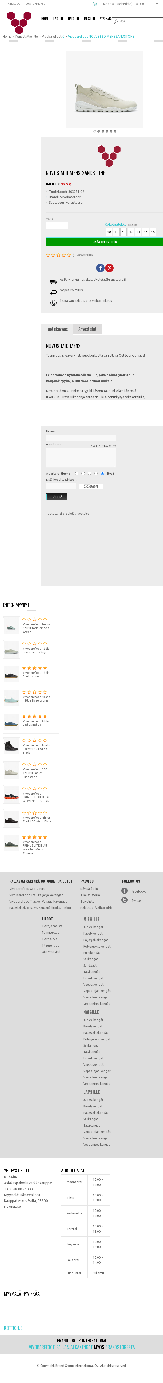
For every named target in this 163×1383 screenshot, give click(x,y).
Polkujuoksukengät (97, 946)
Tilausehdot (50, 945)
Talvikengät (91, 971)
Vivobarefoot (109, 18)
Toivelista (87, 901)
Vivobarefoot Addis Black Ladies (26, 671)
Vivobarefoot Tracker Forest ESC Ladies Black (27, 745)
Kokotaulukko (116, 224)
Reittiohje (13, 1328)
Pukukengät (91, 952)
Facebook (139, 891)
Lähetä (54, 497)
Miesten (89, 18)
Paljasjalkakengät (95, 940)
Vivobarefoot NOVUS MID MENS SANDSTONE (22, 23)
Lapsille (91, 1092)
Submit (115, 21)
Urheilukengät (93, 978)
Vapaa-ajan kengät (97, 991)
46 (153, 232)
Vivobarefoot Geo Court (27, 888)
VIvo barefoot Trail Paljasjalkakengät (36, 895)
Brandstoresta (120, 1347)
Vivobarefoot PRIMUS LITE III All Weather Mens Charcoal (25, 844)
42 (123, 232)
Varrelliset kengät (96, 997)
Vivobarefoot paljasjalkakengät (61, 1347)
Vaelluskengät (93, 984)
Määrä (49, 219)
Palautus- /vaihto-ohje (96, 907)
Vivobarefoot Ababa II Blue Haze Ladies (26, 695)
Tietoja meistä (52, 926)
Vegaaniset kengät (96, 1003)
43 (130, 232)
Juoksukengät (93, 927)
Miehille (91, 919)
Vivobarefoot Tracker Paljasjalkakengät (38, 901)
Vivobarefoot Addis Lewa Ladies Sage (26, 647)
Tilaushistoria (90, 895)
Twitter (137, 900)
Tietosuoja (49, 939)
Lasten (58, 18)
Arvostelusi (81, 445)
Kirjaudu (14, 3)
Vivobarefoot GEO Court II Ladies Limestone (25, 770)
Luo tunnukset (36, 3)
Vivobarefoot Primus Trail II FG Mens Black (27, 816)
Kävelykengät (93, 933)
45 (145, 232)
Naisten (73, 18)
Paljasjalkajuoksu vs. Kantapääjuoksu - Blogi (40, 907)
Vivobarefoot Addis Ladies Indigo (26, 719)
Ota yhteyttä (51, 951)
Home (44, 18)
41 (116, 232)
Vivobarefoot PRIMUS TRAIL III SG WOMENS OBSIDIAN (26, 794)
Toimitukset (50, 932)
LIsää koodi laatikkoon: (61, 479)
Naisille (91, 1012)
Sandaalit (90, 965)
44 (138, 232)
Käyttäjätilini (89, 888)
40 (109, 232)
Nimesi (50, 431)
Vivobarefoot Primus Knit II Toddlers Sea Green (26, 625)
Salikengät (90, 959)
